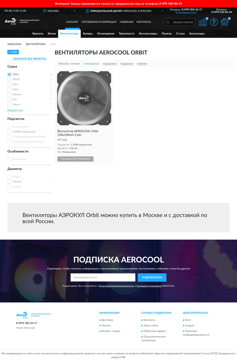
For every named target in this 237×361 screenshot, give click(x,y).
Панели (167, 33)
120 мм (17, 181)
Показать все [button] (15, 110)
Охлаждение (105, 33)
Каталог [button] (72, 22)
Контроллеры (148, 33)
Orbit (16, 74)
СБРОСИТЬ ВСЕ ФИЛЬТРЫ (29, 59)
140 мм (17, 187)
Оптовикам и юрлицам (99, 22)
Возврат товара (111, 331)
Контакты (144, 22)
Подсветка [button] (15, 119)
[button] (186, 12)
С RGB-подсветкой (24, 131)
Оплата (106, 325)
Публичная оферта (154, 331)
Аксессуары (197, 33)
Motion (17, 94)
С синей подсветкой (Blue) (28, 141)
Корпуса (37, 33)
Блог (188, 320)
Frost (15, 89)
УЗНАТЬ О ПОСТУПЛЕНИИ (75, 159)
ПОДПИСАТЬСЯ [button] (152, 277)
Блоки (52, 33)
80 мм (16, 176)
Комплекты (19, 159)
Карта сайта (150, 325)
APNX (16, 79)
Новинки (126, 22)
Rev (15, 99)
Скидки (189, 325)
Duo (15, 84)
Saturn (16, 104)
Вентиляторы (69, 33)
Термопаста (126, 33)
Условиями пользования (149, 286)
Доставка (107, 320)
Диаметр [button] (14, 169)
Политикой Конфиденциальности (116, 286)
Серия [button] (12, 66)
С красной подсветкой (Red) (29, 136)
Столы (180, 33)
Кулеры (88, 33)
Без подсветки (21, 126)
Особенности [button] (18, 151)
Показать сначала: (69, 63)
